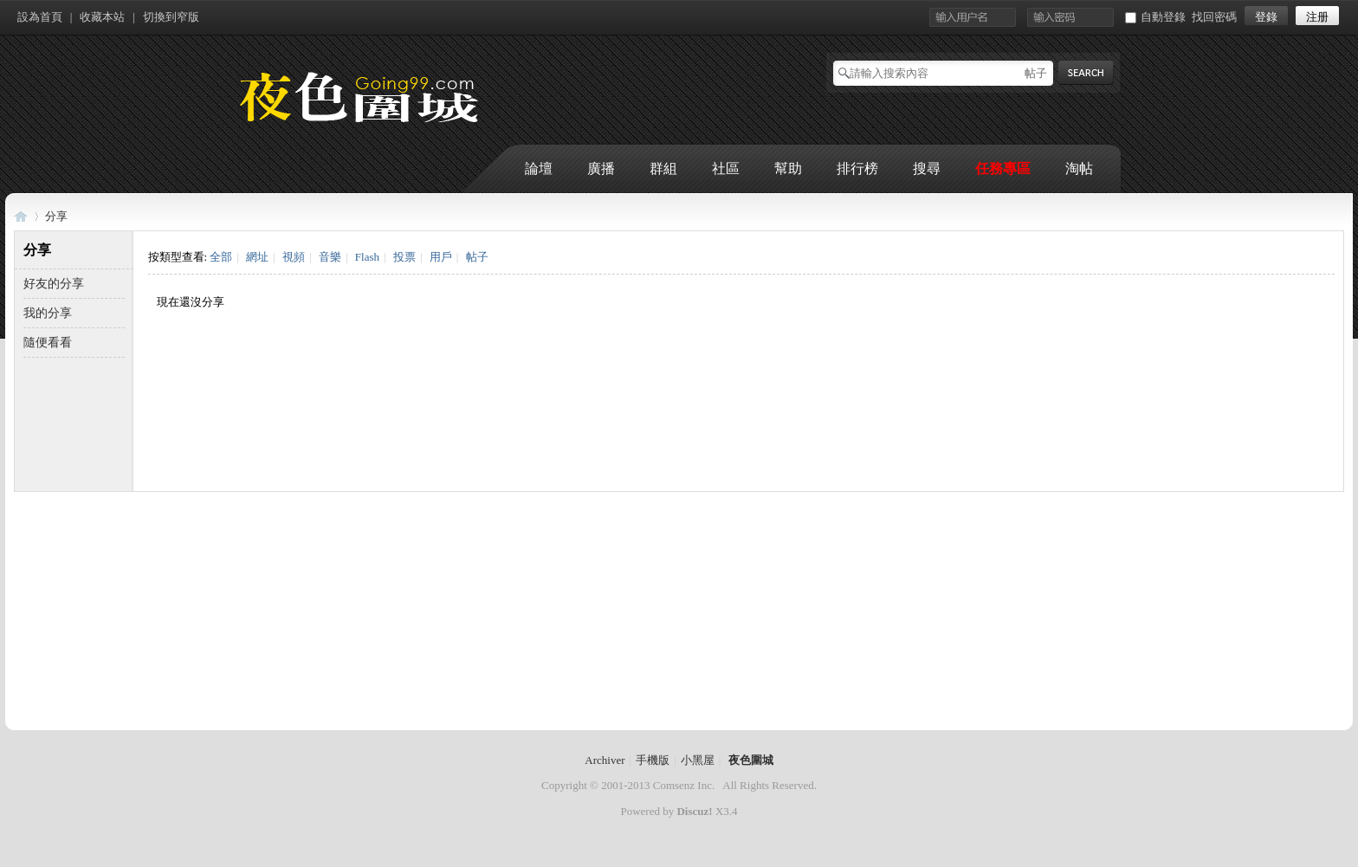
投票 (404, 256)
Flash (367, 256)
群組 (663, 168)
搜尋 (927, 168)
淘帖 (1079, 168)
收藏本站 (102, 16)
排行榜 (857, 168)
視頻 (293, 256)
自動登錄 (1155, 16)
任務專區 (1003, 168)
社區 (726, 168)
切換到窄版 (171, 16)
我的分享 (47, 313)
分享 (56, 216)
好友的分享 (53, 283)
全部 (221, 256)
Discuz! (694, 811)
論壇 (539, 168)
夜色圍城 (21, 216)
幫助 (788, 168)
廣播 (601, 168)
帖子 (1036, 73)
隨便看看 (47, 342)
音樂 (330, 256)
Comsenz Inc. (684, 785)
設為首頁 (39, 16)
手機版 (652, 760)
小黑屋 (698, 760)
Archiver (604, 760)
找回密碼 (1214, 16)
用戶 (441, 256)
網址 (257, 256)
